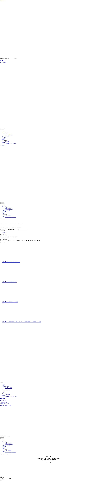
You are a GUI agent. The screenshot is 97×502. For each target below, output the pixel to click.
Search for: (2, 58)
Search (15, 58)
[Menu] (1, 382)
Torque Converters (5, 206)
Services (3, 138)
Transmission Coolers (6, 136)
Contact (4, 142)
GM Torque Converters (8, 133)
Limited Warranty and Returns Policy (11, 143)
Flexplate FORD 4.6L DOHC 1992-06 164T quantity (9, 229)
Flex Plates (4, 137)
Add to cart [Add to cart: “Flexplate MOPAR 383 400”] (7, 284)
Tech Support (5, 140)
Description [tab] (4, 232)
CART (3, 145)
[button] (1, 145)
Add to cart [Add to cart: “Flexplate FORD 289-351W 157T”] (7, 264)
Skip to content (2, 0)
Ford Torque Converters (8, 134)
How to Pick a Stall (8, 141)
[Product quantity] (22, 229)
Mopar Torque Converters (9, 135)
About (3, 205)
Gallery (3, 139)
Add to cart (2, 230)
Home (3, 204)
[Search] (10, 478)
